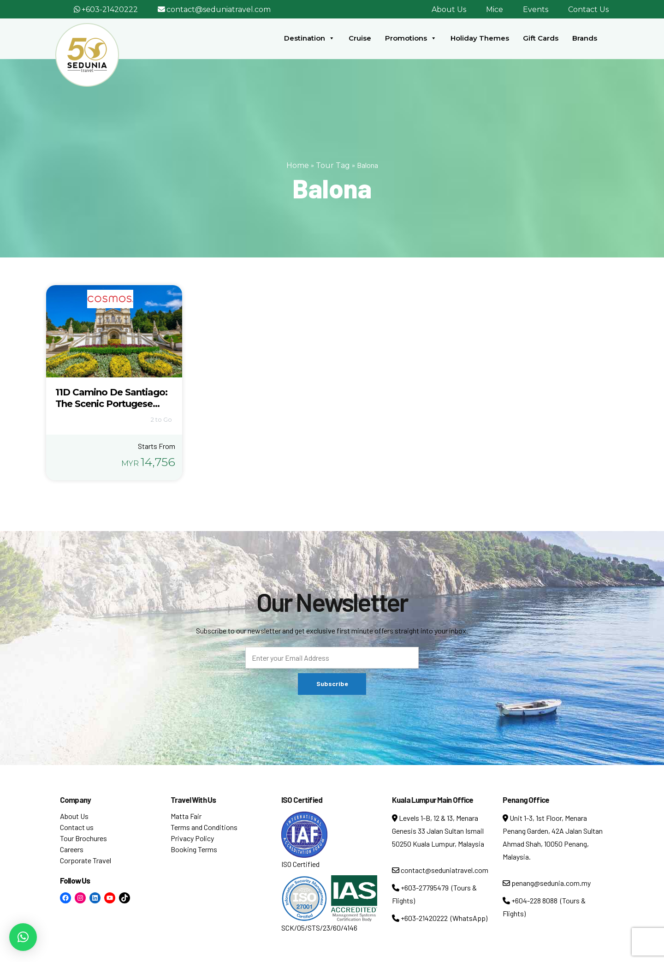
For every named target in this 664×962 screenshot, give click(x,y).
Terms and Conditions (204, 827)
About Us (449, 9)
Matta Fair (186, 816)
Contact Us (588, 9)
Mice (494, 9)
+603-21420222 (110, 9)
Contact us (77, 827)
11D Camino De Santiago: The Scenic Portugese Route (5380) (111, 404)
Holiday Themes (480, 38)
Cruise (360, 38)
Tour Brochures (83, 838)
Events (535, 9)
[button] (23, 937)
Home (297, 165)
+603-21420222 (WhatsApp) (439, 918)
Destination (309, 38)
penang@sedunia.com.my (547, 882)
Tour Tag (333, 165)
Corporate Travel (85, 860)
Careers (71, 849)
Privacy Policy (192, 838)
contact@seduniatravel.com (218, 9)
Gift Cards (540, 38)
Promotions (411, 38)
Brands (584, 38)
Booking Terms (194, 849)
